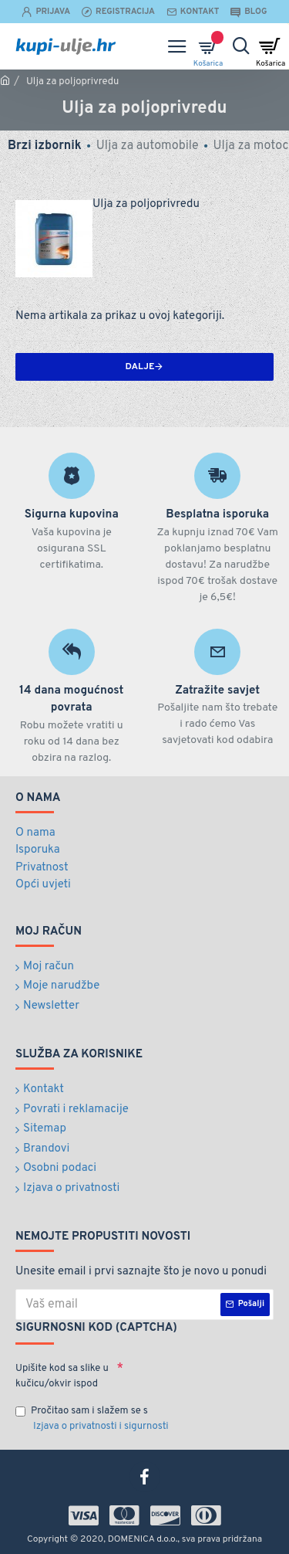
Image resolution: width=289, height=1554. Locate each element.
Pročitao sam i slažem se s (93, 1419)
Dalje (140, 367)
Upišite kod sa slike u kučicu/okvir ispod (62, 1376)
